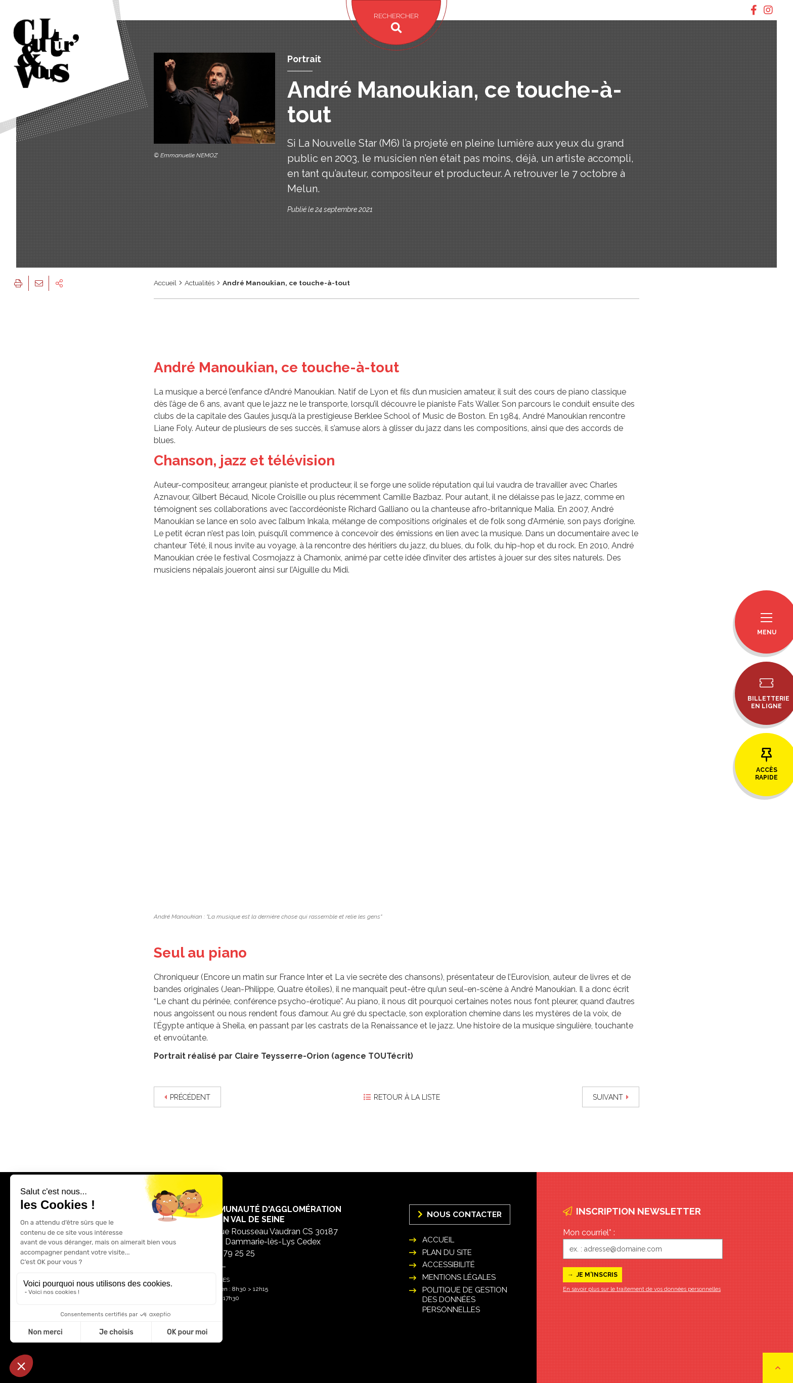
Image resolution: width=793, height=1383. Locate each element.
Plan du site (447, 1252)
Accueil (165, 283)
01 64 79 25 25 (227, 1253)
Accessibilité (448, 1264)
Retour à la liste (402, 1097)
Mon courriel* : (589, 1232)
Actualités (199, 283)
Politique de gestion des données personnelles (464, 1299)
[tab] (754, 10)
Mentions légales (459, 1277)
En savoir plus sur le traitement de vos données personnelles (642, 1289)
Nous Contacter (460, 1214)
